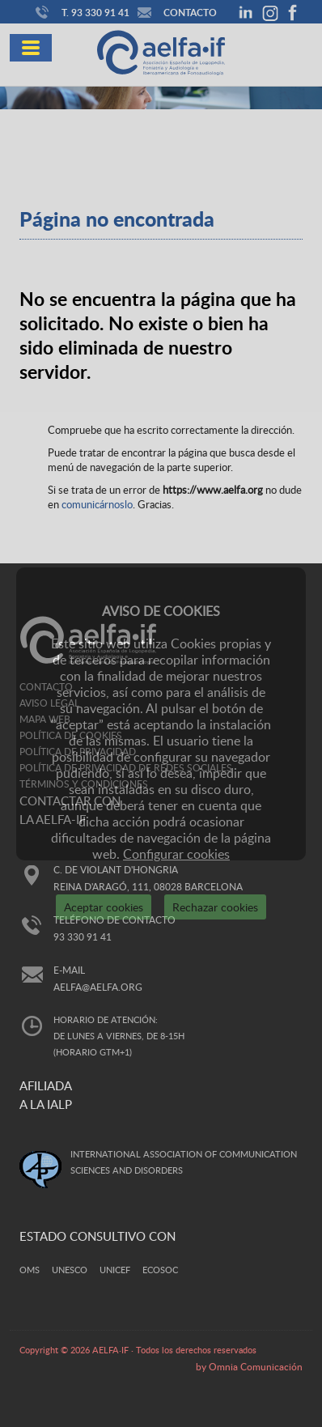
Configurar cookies (176, 854)
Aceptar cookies (103, 907)
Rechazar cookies (215, 907)
